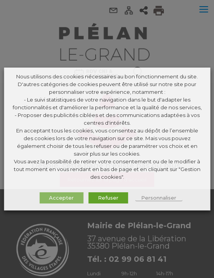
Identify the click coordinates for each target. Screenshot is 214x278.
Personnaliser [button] (158, 198)
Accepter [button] (61, 198)
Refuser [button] (108, 198)
